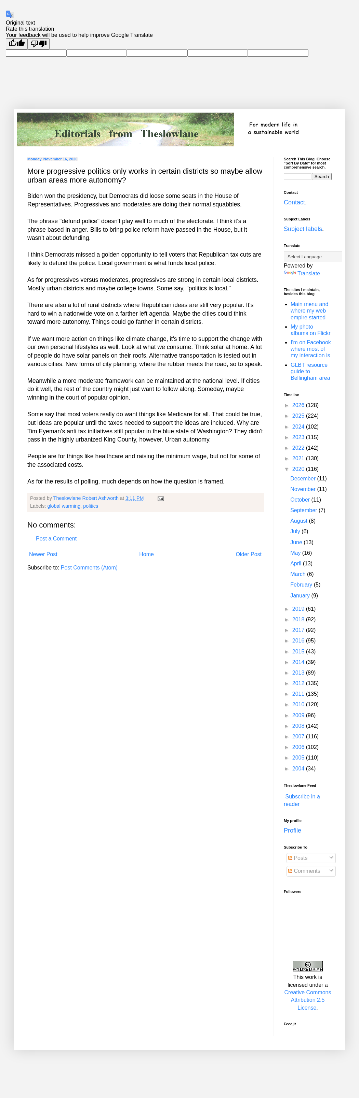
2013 (299, 673)
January (300, 595)
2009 (299, 715)
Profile (292, 830)
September (304, 510)
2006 (299, 747)
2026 (299, 405)
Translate (302, 273)
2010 (299, 704)
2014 (299, 662)
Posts (297, 858)
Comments (304, 871)
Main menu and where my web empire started (309, 310)
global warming (63, 506)
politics (90, 506)
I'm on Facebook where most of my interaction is (311, 348)
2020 (299, 469)
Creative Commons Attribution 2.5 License (307, 1000)
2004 (299, 768)
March (298, 574)
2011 (299, 694)
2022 (299, 448)
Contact (294, 202)
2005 (299, 758)
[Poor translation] (39, 43)
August (299, 521)
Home (146, 554)
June (297, 542)
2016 (299, 641)
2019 (299, 609)
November (303, 489)
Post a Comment (56, 538)
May (296, 553)
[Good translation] (17, 43)
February (302, 585)
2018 (299, 619)
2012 (299, 683)
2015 (299, 651)
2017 (299, 630)
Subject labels (303, 229)
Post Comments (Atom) (89, 567)
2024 (299, 427)
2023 (299, 437)
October (300, 500)
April (296, 563)
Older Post (249, 554)
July (296, 531)
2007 (299, 736)
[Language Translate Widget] (318, 256)
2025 (299, 416)
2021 (299, 458)
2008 (299, 726)
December (303, 478)
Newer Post (43, 554)
